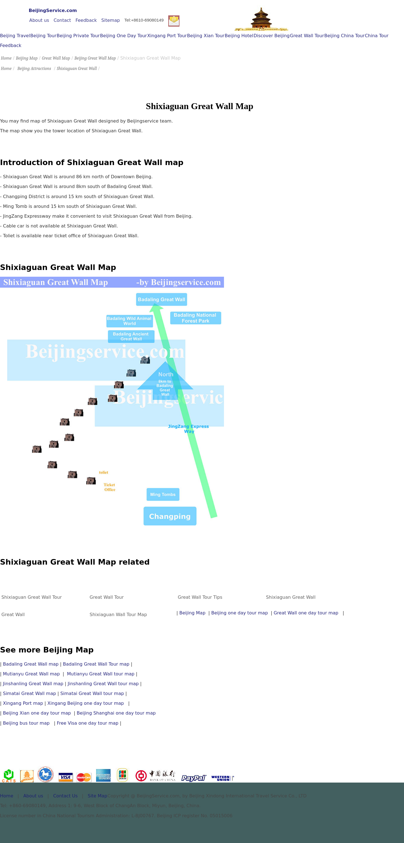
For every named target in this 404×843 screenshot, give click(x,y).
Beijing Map (27, 58)
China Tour (376, 35)
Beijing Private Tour (78, 35)
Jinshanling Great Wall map (33, 683)
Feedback (86, 20)
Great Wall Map (56, 58)
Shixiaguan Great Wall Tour (31, 597)
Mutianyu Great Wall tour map (100, 674)
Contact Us (65, 796)
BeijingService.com (53, 10)
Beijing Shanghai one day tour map (116, 713)
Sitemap (110, 20)
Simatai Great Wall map (29, 693)
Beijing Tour (43, 35)
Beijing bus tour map (26, 723)
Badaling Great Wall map (31, 664)
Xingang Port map (23, 703)
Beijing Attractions (34, 68)
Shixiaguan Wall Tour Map (118, 614)
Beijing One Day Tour (123, 35)
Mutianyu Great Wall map (31, 674)
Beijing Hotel (239, 35)
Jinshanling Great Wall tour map (103, 683)
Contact (62, 20)
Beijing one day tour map (239, 613)
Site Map (97, 796)
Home (6, 58)
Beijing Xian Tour (206, 35)
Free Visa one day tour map (87, 723)
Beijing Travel (15, 35)
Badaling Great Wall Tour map (96, 664)
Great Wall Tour (307, 35)
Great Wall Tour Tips (200, 597)
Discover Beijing (271, 35)
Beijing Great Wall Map (95, 58)
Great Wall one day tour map (306, 613)
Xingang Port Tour (167, 35)
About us (39, 20)
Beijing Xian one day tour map (38, 713)
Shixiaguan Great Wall (77, 68)
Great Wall (13, 614)
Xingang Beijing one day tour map (85, 703)
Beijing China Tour (344, 35)
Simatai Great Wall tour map (92, 693)
